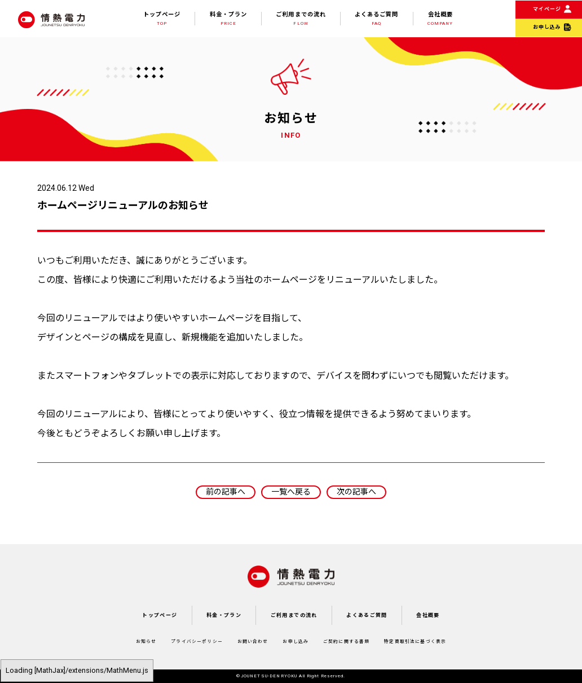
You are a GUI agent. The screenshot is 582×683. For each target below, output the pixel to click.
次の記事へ (356, 491)
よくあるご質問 (376, 18)
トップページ (161, 18)
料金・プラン (228, 18)
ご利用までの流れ (300, 18)
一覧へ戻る (291, 491)
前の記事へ (225, 491)
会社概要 (440, 18)
